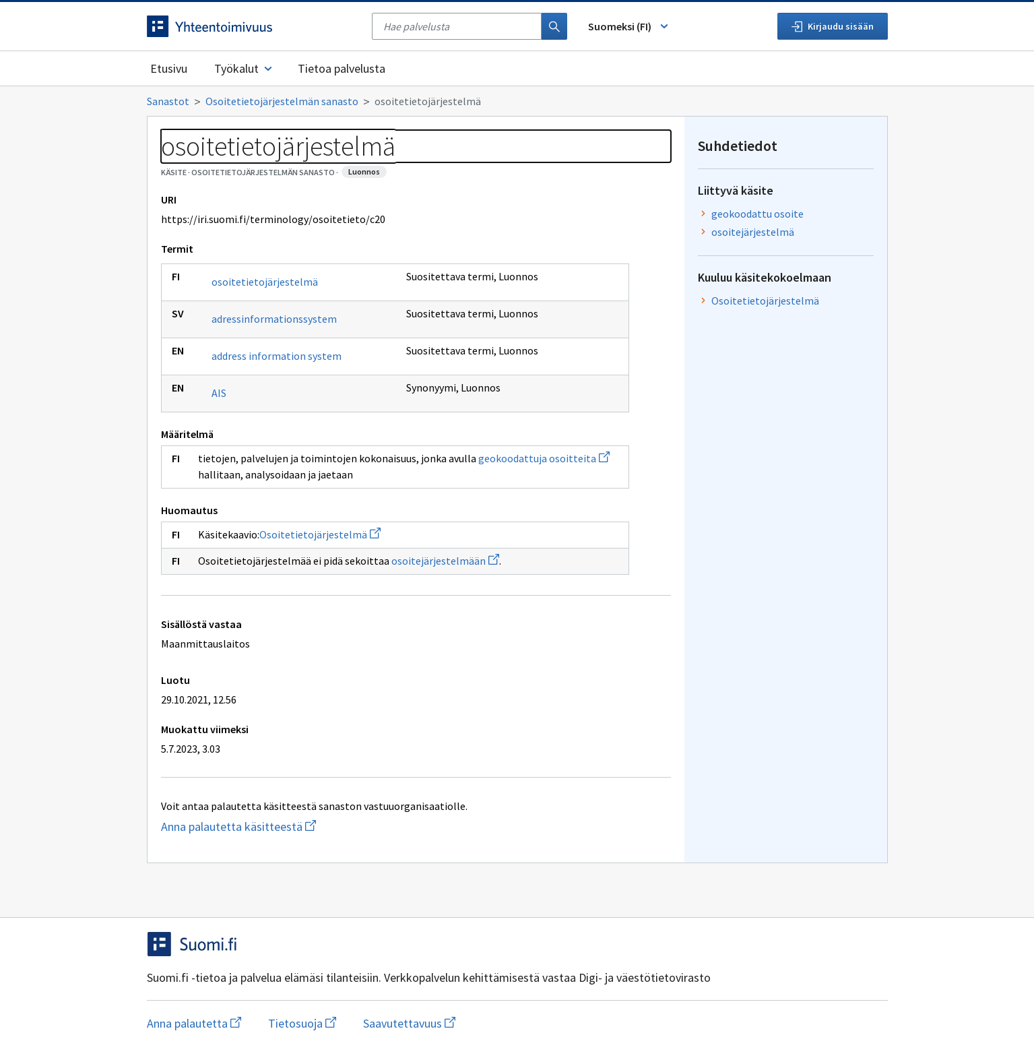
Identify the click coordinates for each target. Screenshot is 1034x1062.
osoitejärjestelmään (445, 560)
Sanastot (168, 101)
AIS (219, 393)
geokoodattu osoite (757, 213)
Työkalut (244, 68)
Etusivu (168, 68)
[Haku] (554, 26)
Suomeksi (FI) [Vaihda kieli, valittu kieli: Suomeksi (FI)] (629, 26)
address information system (277, 356)
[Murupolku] (517, 101)
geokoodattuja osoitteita (544, 458)
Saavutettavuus (409, 1023)
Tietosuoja (302, 1023)
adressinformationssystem (274, 318)
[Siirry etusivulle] (252, 26)
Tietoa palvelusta (341, 68)
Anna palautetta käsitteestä (292, 826)
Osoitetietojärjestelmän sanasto (281, 101)
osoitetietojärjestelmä (265, 281)
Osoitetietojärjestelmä (320, 534)
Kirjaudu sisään (832, 26)
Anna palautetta (194, 1023)
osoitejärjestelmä (752, 232)
